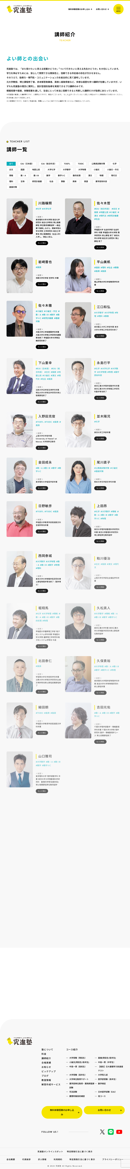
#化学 (38, 216)
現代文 (24, 186)
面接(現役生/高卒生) (107, 1058)
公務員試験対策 (104, 169)
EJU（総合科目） (51, 169)
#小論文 (113, 222)
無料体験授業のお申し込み (72, 9)
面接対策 (34, 192)
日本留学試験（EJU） (107, 1092)
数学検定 (102, 1083)
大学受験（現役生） (78, 1058)
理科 (37, 186)
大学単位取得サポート (79, 1079)
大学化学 (65, 175)
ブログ (45, 1076)
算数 (91, 186)
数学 (70, 180)
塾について (47, 1050)
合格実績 (46, 1063)
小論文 (112, 175)
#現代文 (102, 225)
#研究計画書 (112, 225)
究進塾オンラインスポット (50, 1151)
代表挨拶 (26, 1159)
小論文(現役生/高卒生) (79, 1062)
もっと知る (42, 250)
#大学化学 (46, 216)
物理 (11, 186)
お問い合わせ (99, 9)
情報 (32, 180)
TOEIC (86, 169)
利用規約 (58, 1159)
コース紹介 (72, 1050)
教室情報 (46, 1080)
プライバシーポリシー (112, 1159)
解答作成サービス (51, 1084)
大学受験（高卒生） (78, 1075)
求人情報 (42, 1159)
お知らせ (46, 1067)
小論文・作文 (15, 180)
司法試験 (73, 1092)
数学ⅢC (84, 180)
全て (11, 169)
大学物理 (97, 175)
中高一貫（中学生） (106, 1062)
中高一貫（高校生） (78, 1067)
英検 (103, 186)
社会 (79, 186)
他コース (102, 1096)
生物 (49, 186)
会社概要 (11, 1159)
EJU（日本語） (28, 169)
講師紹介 (46, 1058)
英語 (115, 186)
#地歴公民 (103, 222)
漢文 (114, 180)
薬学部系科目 (15, 192)
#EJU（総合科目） (102, 218)
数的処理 (100, 180)
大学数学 (81, 175)
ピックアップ (49, 1071)
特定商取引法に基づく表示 (79, 1151)
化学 (11, 175)
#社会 (97, 229)
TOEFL (71, 169)
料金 (44, 1054)
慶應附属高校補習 (77, 1096)
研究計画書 (64, 186)
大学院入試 (103, 1075)
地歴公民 (49, 175)
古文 (23, 175)
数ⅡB (58, 180)
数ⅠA (44, 180)
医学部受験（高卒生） (107, 1079)
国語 (35, 175)
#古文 (114, 218)
